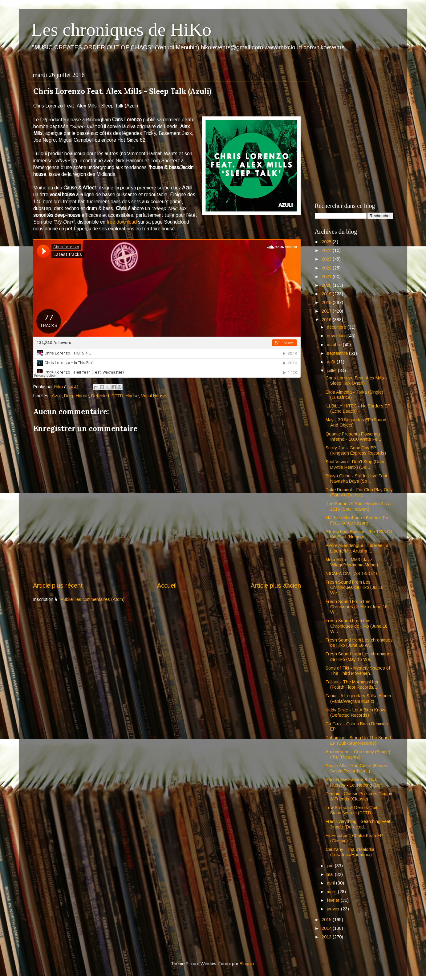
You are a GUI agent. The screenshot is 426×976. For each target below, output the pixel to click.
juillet (332, 370)
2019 (327, 293)
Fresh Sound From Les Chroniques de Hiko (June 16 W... (356, 607)
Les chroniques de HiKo (121, 29)
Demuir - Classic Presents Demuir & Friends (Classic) (359, 796)
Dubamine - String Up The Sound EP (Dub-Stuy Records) (358, 740)
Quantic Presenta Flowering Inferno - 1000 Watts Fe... (353, 436)
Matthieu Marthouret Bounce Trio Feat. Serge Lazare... (358, 520)
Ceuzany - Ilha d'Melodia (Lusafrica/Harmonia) (350, 852)
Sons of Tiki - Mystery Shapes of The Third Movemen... (358, 671)
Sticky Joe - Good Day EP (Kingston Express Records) (356, 450)
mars (332, 891)
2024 (327, 250)
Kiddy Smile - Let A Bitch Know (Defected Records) (355, 712)
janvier (334, 908)
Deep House (76, 395)
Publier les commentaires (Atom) (92, 599)
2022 (327, 267)
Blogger (247, 963)
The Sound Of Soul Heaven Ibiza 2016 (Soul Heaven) (358, 506)
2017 (327, 311)
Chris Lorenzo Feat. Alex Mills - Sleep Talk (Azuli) (356, 380)
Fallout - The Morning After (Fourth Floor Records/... (352, 684)
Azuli (57, 395)
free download (122, 222)
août (332, 361)
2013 (327, 936)
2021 (327, 276)
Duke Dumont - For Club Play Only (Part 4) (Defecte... (359, 492)
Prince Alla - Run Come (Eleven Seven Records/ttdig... (356, 768)
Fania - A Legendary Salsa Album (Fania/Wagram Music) (358, 698)
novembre (337, 335)
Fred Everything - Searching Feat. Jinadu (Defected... (359, 824)
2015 (327, 919)
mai (331, 874)
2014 (327, 928)
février (334, 900)
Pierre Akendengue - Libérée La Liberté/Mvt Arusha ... (357, 548)
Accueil (166, 585)
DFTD (117, 395)
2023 (327, 259)
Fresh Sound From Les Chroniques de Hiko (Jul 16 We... (354, 587)
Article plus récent (58, 585)
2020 (327, 285)
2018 (327, 302)
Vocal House (153, 395)
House (132, 395)
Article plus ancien (276, 585)
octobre (335, 344)
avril (331, 883)
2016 (327, 319)
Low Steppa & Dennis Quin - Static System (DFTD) (354, 810)
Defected (100, 395)
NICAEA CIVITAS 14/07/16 (352, 573)
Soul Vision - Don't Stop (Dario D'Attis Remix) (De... (356, 464)
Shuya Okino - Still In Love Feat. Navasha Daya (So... (357, 478)
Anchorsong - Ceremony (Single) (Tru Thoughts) (358, 754)
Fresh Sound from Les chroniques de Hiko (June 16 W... (359, 643)
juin (331, 865)
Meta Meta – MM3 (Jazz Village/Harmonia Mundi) (352, 562)
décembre (337, 327)
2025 (327, 241)
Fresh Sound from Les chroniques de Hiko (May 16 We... (359, 656)
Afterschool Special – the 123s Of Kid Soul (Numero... (359, 534)
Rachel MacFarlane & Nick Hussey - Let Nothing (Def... (356, 782)
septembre (338, 353)
